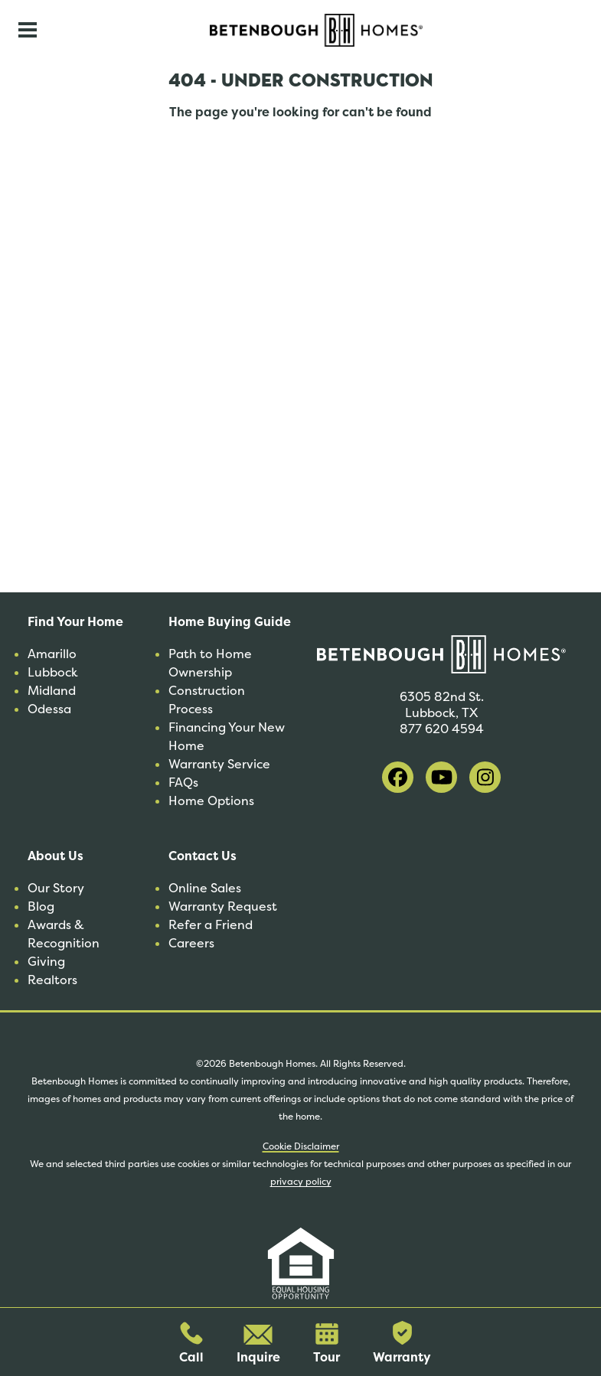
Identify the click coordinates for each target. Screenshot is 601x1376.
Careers (191, 943)
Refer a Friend (210, 925)
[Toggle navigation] (27, 30)
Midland (52, 691)
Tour (326, 1344)
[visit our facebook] (397, 777)
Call (191, 1343)
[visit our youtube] (441, 777)
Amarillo (52, 654)
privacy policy (301, 1181)
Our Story (56, 888)
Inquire (258, 1345)
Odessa (49, 709)
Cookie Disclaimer (301, 1146)
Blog (41, 906)
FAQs (183, 782)
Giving (46, 962)
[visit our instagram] (485, 777)
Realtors (52, 980)
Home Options (211, 801)
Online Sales (204, 888)
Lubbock (53, 672)
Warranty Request (222, 906)
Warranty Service (219, 764)
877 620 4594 (442, 729)
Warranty (402, 1343)
